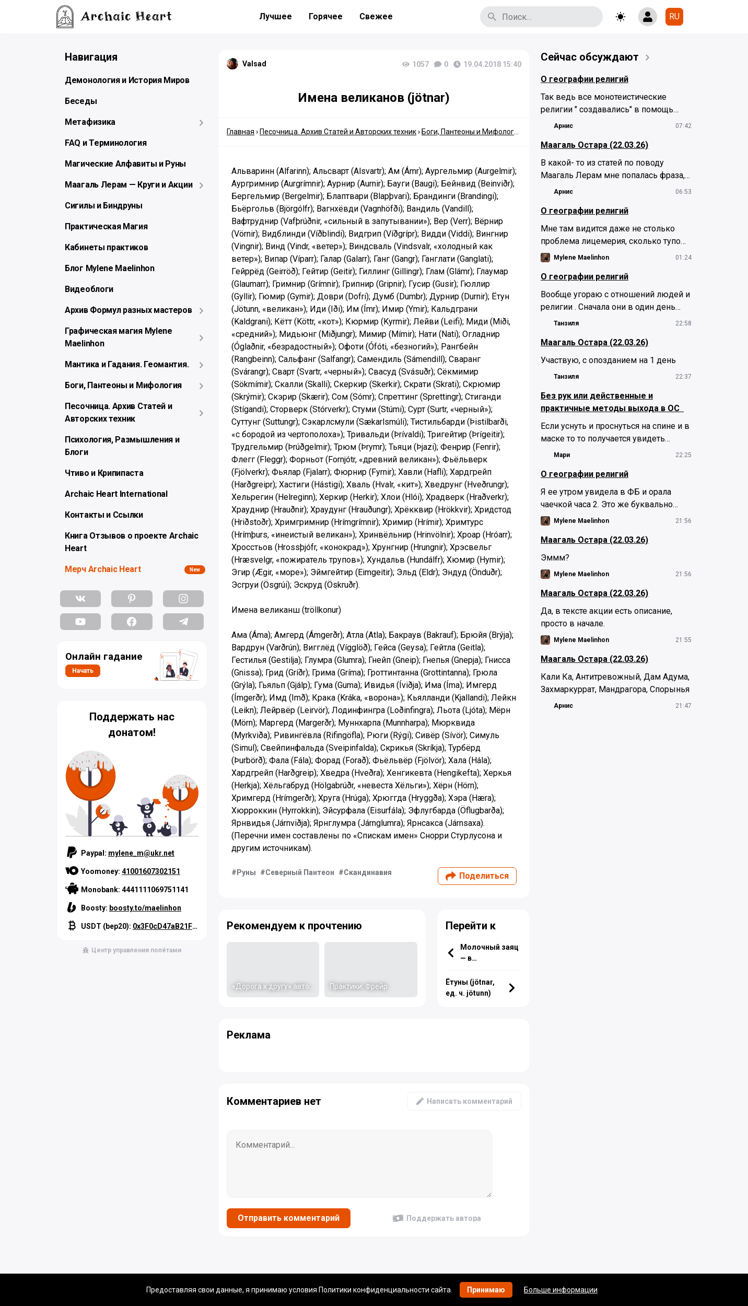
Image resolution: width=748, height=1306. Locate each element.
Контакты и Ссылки (104, 515)
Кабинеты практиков (106, 247)
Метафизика (90, 122)
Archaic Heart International (116, 494)
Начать (83, 670)
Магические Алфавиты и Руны (125, 164)
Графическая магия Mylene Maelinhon (118, 337)
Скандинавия (368, 872)
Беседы (81, 101)
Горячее (326, 16)
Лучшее (275, 16)
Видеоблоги (89, 289)
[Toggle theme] (620, 16)
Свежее (376, 16)
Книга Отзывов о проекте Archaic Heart (131, 542)
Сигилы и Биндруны (104, 206)
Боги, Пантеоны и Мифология (123, 385)
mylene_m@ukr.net (141, 853)
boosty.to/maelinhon (145, 908)
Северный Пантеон (299, 872)
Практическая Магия (106, 226)
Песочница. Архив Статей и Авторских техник (118, 412)
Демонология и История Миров (127, 80)
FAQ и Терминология (106, 143)
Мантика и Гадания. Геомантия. (127, 364)
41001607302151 (151, 871)
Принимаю (486, 1290)
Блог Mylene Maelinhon (110, 268)
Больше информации (561, 1290)
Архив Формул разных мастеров (128, 310)
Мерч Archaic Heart (103, 569)
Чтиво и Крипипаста (104, 473)
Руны (246, 872)
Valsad (254, 64)
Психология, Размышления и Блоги (122, 446)
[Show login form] (647, 16)
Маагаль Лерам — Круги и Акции (128, 185)
